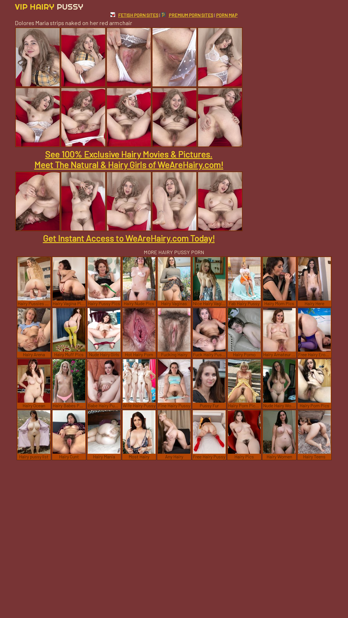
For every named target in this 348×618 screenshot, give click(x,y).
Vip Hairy (49, 6)
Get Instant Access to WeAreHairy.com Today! (129, 238)
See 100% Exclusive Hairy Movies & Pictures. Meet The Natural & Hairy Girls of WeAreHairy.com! (128, 159)
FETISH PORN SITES (134, 15)
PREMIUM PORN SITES (187, 15)
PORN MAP (227, 15)
